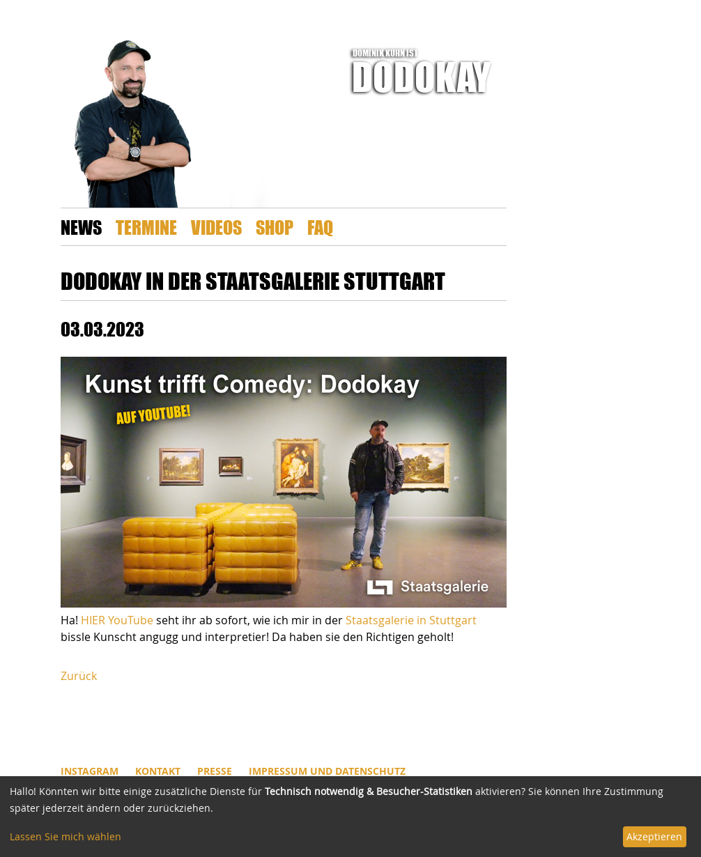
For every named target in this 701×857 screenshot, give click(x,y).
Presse (214, 771)
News (81, 226)
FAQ (320, 226)
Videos (216, 226)
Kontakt (157, 771)
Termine (146, 226)
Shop (274, 226)
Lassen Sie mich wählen (65, 836)
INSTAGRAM (89, 771)
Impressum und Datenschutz (327, 771)
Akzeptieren (654, 836)
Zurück (79, 676)
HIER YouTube (117, 620)
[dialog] (350, 816)
